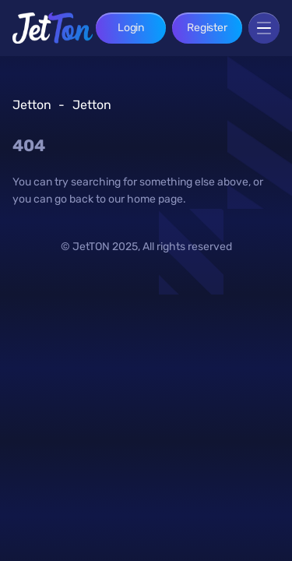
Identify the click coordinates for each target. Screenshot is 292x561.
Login (131, 27)
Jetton (31, 104)
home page (155, 199)
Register (207, 27)
